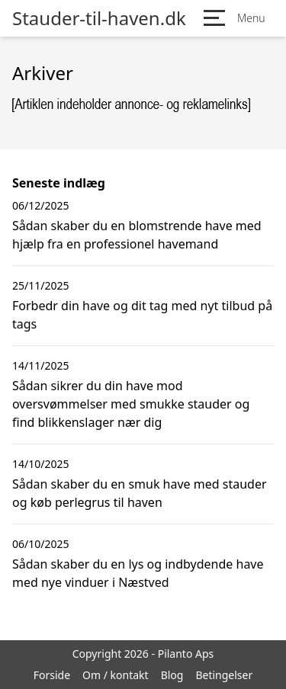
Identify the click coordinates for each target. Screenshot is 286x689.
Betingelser (223, 675)
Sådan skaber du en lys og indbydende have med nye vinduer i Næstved (138, 573)
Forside (52, 675)
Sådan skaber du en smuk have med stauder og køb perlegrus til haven (139, 493)
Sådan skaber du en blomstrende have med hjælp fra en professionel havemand (137, 234)
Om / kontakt (115, 675)
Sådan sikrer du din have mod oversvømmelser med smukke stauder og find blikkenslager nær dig (130, 404)
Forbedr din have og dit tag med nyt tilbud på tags (142, 314)
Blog (172, 675)
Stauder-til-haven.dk (99, 18)
